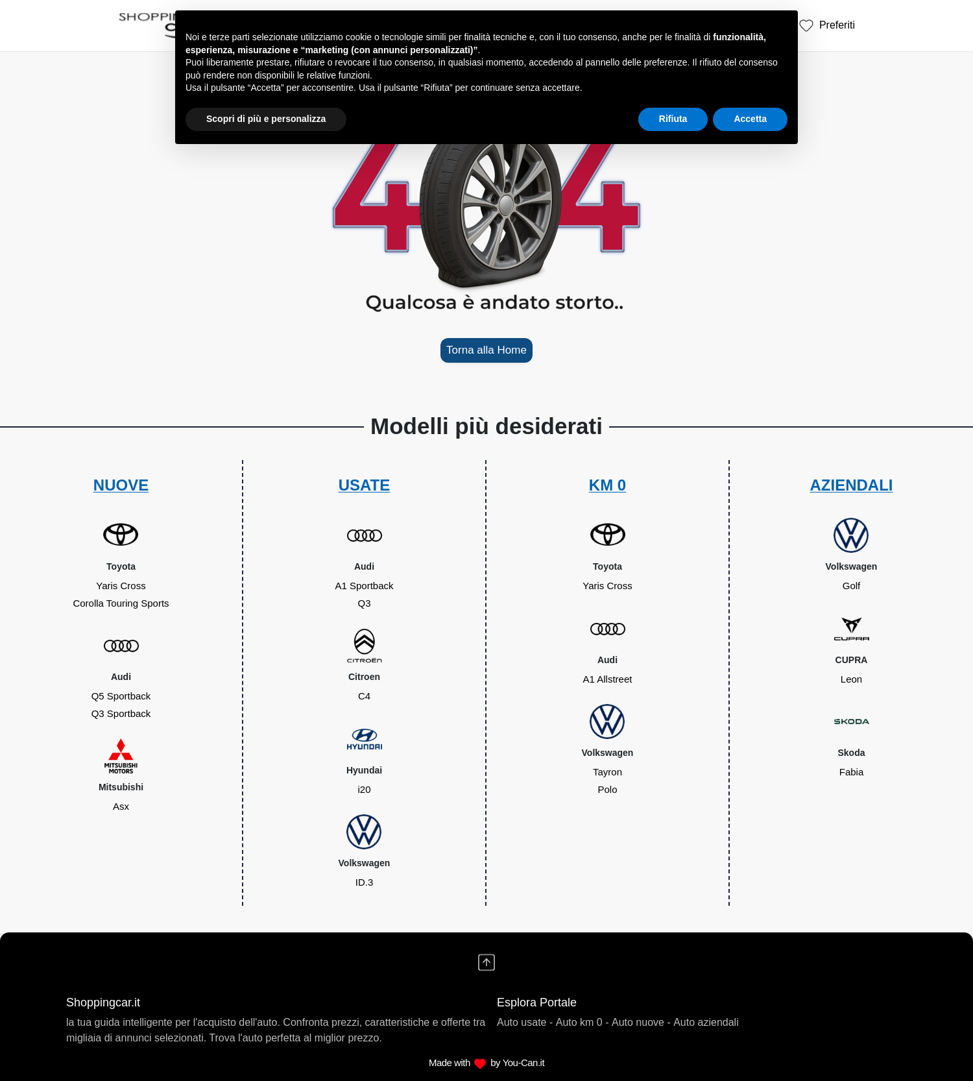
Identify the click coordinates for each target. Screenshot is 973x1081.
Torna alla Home (486, 350)
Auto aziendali (706, 1022)
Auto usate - (525, 1022)
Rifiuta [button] (673, 119)
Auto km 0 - (582, 1022)
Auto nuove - (641, 1022)
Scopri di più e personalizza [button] (266, 119)
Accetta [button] (750, 119)
